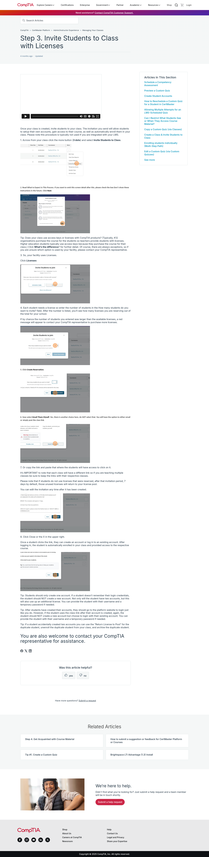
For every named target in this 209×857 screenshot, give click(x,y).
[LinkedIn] (30, 650)
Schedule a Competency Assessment (157, 84)
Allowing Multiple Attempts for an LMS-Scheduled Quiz (162, 111)
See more (149, 159)
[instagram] (26, 840)
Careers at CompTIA (72, 837)
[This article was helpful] (68, 675)
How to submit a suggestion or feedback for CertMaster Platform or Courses (146, 741)
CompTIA (24, 30)
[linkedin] (40, 840)
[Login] (189, 5)
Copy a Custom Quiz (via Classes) (163, 129)
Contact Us (112, 833)
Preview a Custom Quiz (157, 90)
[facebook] (19, 840)
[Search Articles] (49, 20)
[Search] (176, 5)
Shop (169, 5)
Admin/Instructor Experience (66, 30)
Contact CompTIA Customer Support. (114, 12)
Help (109, 829)
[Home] (25, 5)
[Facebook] (21, 650)
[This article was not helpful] (83, 675)
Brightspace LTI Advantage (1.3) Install (131, 754)
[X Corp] (26, 650)
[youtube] (33, 840)
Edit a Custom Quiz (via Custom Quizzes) (161, 153)
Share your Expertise (117, 841)
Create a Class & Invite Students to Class (163, 136)
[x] (47, 840)
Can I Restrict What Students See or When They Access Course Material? (162, 121)
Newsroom (67, 841)
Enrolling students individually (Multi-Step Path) (160, 144)
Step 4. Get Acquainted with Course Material (49, 739)
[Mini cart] (182, 5)
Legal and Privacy (115, 837)
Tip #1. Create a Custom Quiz (41, 754)
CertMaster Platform (41, 30)
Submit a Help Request (110, 802)
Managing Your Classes (92, 30)
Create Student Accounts (158, 95)
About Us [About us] (66, 833)
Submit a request (87, 700)
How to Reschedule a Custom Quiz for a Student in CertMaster (163, 103)
